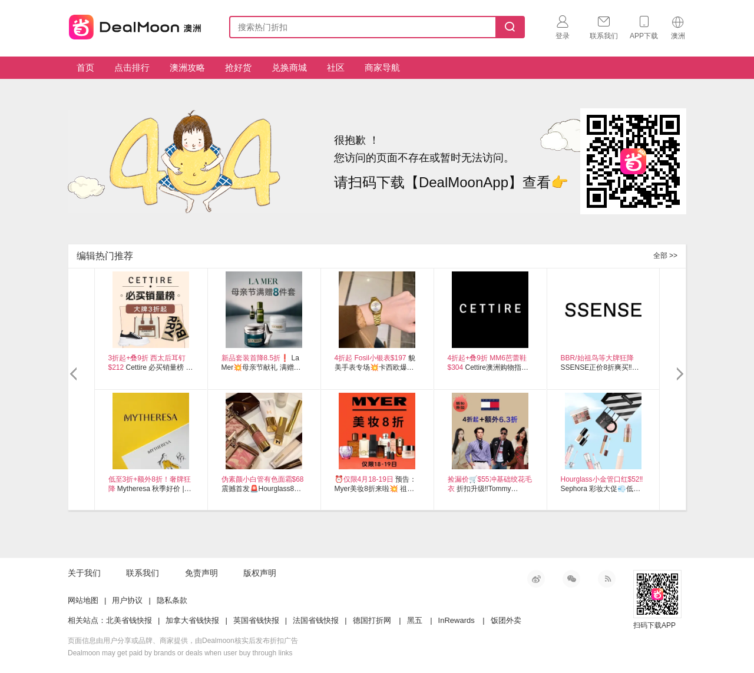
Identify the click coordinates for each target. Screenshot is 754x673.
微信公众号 (571, 579)
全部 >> (665, 255)
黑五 (414, 620)
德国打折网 (372, 620)
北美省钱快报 (129, 620)
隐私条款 (172, 600)
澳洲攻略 (187, 67)
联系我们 (142, 573)
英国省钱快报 (256, 620)
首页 (85, 67)
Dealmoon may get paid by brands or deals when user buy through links (180, 653)
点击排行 (132, 67)
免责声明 (201, 573)
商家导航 (382, 67)
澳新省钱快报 (136, 25)
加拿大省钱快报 (192, 620)
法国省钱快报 (316, 620)
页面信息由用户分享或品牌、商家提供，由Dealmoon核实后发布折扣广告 (183, 640)
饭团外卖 (506, 620)
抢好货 (238, 67)
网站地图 (83, 600)
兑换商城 (289, 67)
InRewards (456, 620)
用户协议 (127, 600)
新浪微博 (536, 579)
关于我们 (84, 573)
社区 (336, 67)
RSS (607, 579)
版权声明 (259, 573)
